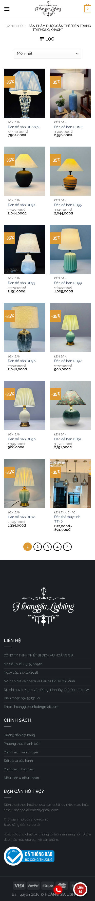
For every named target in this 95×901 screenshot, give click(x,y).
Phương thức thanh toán (22, 744)
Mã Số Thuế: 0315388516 (23, 664)
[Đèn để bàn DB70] (24, 483)
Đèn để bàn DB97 (68, 361)
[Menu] (7, 9)
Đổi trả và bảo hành (18, 761)
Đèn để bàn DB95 (68, 205)
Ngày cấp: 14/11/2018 (21, 672)
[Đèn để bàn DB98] (24, 327)
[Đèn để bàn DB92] (70, 405)
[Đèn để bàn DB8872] (24, 93)
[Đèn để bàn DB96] (24, 405)
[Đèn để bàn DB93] (24, 249)
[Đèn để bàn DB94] (24, 171)
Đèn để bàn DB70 (21, 517)
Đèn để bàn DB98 (22, 361)
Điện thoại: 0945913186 (22, 698)
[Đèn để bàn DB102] (70, 93)
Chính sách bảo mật (19, 769)
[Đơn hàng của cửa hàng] (47, 53)
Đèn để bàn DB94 (21, 205)
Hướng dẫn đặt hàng (19, 735)
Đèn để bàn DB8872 (24, 127)
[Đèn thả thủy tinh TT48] (70, 483)
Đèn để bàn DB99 (68, 283)
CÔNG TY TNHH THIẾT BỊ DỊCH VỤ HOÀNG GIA (38, 655)
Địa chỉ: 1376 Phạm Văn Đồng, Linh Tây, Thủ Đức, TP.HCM (46, 690)
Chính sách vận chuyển (21, 752)
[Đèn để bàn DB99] (70, 249)
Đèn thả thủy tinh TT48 (67, 519)
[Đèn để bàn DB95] (70, 171)
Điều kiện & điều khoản (21, 778)
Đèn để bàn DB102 (68, 127)
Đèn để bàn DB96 (22, 439)
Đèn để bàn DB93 (21, 283)
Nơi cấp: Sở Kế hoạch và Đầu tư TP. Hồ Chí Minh (39, 681)
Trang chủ (13, 26)
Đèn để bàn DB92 (68, 439)
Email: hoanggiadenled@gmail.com (31, 707)
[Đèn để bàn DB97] (70, 327)
